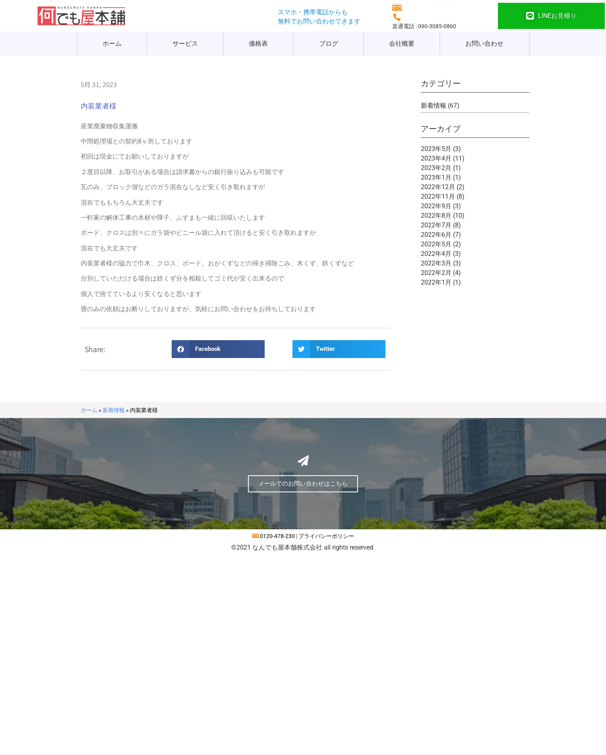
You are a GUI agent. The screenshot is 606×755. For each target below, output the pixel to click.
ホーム (112, 43)
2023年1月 (436, 177)
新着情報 (433, 105)
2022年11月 (438, 196)
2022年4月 (436, 253)
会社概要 (401, 43)
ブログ (328, 43)
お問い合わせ (484, 43)
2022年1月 (436, 282)
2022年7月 (436, 225)
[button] (218, 349)
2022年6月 (436, 234)
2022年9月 (436, 206)
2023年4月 (436, 158)
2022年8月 (436, 215)
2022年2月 (436, 273)
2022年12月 (438, 187)
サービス (185, 43)
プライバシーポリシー (326, 536)
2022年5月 (436, 244)
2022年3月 (436, 263)
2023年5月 (436, 149)
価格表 (258, 43)
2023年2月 (436, 168)
